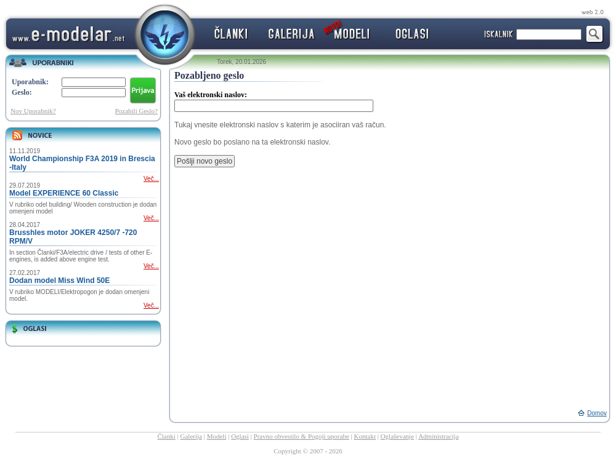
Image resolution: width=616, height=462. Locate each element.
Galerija (191, 436)
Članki (166, 436)
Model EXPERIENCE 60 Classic (63, 193)
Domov (597, 413)
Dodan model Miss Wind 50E (59, 280)
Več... (151, 178)
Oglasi (240, 436)
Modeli (217, 436)
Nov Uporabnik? (33, 110)
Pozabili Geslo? (136, 110)
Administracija (438, 436)
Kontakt (365, 436)
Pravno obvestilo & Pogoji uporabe (301, 436)
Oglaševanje (397, 436)
